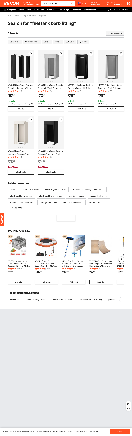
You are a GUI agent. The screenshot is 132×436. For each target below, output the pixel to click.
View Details (21, 172)
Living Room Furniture (29, 16)
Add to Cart (20, 109)
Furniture (17, 16)
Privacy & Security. (93, 431)
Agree (119, 431)
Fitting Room (42, 16)
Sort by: (111, 33)
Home (10, 16)
